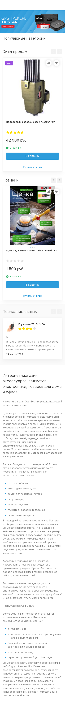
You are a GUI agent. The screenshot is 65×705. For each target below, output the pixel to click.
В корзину (32, 156)
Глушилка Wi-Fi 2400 (31, 324)
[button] (31, 30)
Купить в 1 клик (32, 167)
